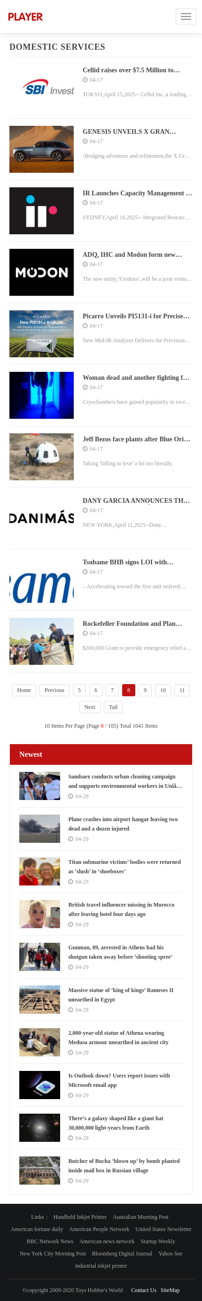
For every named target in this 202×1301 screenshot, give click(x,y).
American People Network (99, 1229)
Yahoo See (170, 1253)
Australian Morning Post (141, 1217)
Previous (54, 690)
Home (24, 690)
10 (163, 690)
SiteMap (170, 1290)
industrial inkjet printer (101, 1266)
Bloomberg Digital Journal (122, 1253)
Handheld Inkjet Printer (80, 1217)
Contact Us (143, 1290)
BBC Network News (50, 1241)
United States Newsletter (163, 1229)
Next (90, 707)
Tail (113, 707)
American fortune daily (36, 1229)
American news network (106, 1241)
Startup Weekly (157, 1241)
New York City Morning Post (53, 1253)
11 (182, 690)
